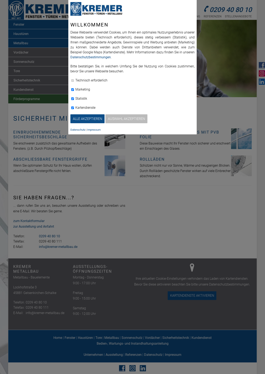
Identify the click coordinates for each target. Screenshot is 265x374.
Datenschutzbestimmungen (90, 57)
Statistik (79, 98)
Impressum (94, 129)
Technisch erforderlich (89, 80)
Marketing (80, 89)
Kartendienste (83, 108)
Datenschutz (77, 129)
